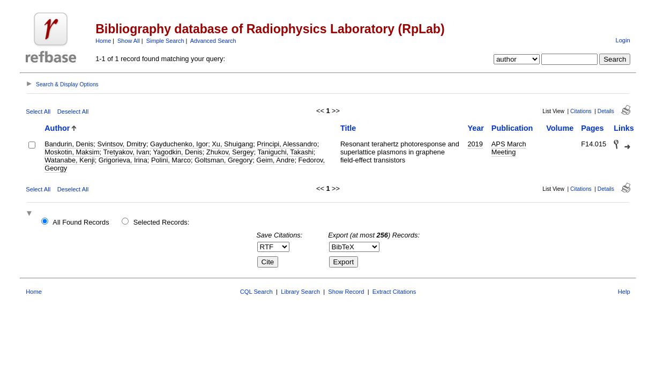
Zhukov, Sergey (230, 152)
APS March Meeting (508, 148)
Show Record (346, 291)
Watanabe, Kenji (69, 160)
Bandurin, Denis (68, 144)
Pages (592, 128)
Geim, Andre (275, 160)
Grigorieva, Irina (123, 160)
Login (622, 40)
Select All (38, 111)
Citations (581, 111)
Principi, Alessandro (287, 144)
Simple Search (165, 41)
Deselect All (72, 111)
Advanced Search (213, 41)
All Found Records (81, 222)
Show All (128, 41)
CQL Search (256, 291)
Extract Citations (394, 291)
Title (348, 128)
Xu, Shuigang (232, 144)
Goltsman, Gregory (223, 160)
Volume (559, 128)
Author (57, 128)
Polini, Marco (171, 160)
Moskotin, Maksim (71, 152)
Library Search (300, 291)
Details (606, 111)
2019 (474, 144)
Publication (512, 128)
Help (624, 291)
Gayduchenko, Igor (179, 144)
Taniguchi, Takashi (285, 152)
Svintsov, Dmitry (121, 144)
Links (624, 128)
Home (103, 41)
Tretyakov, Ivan (126, 152)
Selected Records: (161, 222)
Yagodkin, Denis (177, 152)
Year (475, 128)
